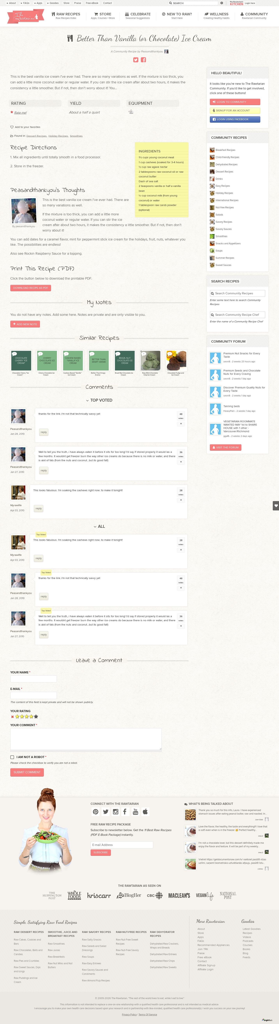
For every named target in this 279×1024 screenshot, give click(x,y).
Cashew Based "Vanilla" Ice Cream (72, 374)
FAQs (201, 941)
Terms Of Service (148, 1014)
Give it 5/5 (36, 716)
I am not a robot (31, 757)
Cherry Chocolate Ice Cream (46, 374)
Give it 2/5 (22, 716)
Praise (201, 953)
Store (201, 933)
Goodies (247, 921)
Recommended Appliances (214, 945)
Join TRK (203, 949)
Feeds (246, 957)
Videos (247, 937)
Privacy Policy (129, 1014)
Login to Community (229, 102)
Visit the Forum (225, 447)
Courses (247, 945)
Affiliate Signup (206, 965)
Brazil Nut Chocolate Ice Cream (124, 374)
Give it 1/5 (17, 716)
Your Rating (20, 711)
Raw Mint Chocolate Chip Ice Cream (150, 374)
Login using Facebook (230, 119)
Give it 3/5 (26, 716)
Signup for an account (231, 110)
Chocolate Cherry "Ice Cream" (20, 374)
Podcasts (248, 941)
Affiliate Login (206, 969)
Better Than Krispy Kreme (98, 374)
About (201, 929)
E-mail (16, 689)
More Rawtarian (210, 921)
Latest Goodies (251, 929)
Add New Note (25, 324)
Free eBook (205, 957)
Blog (245, 953)
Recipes (247, 933)
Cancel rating (12, 716)
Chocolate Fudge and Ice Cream (175, 374)
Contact (202, 961)
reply (44, 432)
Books (246, 949)
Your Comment (23, 725)
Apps (201, 937)
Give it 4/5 (31, 716)
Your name (20, 672)
